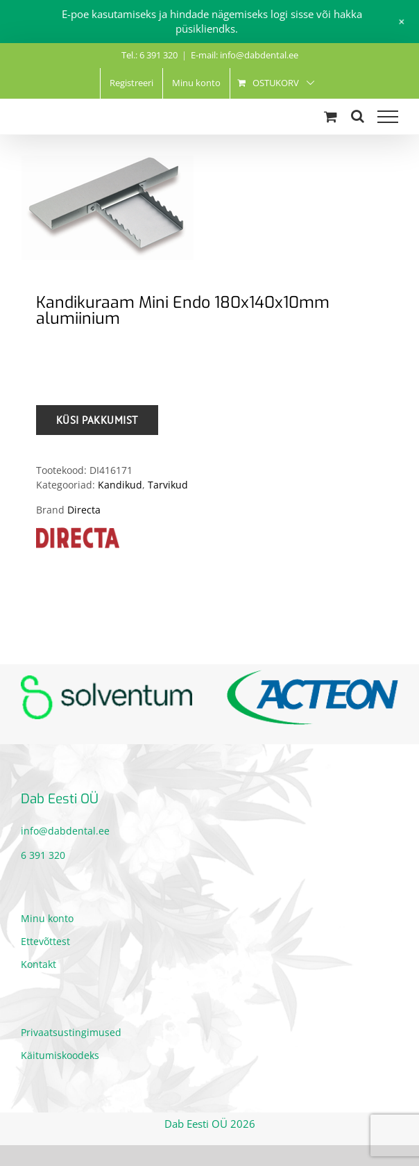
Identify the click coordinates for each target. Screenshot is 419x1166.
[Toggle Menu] (387, 116)
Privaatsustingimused (71, 1032)
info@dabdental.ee (65, 830)
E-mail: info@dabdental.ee (244, 55)
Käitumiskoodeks (60, 1055)
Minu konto (47, 918)
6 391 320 (43, 855)
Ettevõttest (45, 941)
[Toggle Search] (357, 116)
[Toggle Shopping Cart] (330, 116)
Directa (84, 509)
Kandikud (120, 484)
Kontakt (38, 964)
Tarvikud (168, 484)
